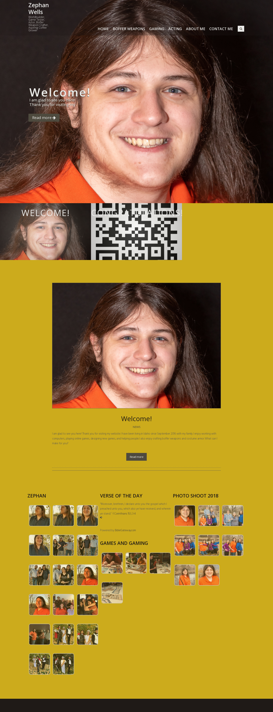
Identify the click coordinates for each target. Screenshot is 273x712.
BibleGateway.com (125, 530)
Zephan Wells (38, 8)
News (136, 427)
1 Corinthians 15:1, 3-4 (124, 513)
